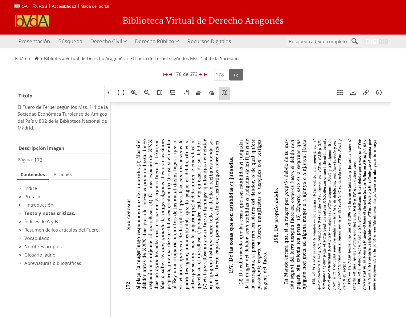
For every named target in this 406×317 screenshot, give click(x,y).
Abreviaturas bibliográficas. (53, 263)
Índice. (31, 188)
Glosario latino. (40, 255)
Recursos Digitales (209, 41)
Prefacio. (33, 196)
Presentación (34, 41)
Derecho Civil (106, 41)
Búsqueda (70, 41)
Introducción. (40, 205)
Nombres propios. (43, 246)
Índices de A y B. (41, 221)
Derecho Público (154, 41)
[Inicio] (36, 58)
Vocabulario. (37, 238)
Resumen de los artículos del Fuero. (62, 230)
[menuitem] (35, 41)
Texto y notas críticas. (49, 213)
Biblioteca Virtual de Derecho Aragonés (84, 58)
